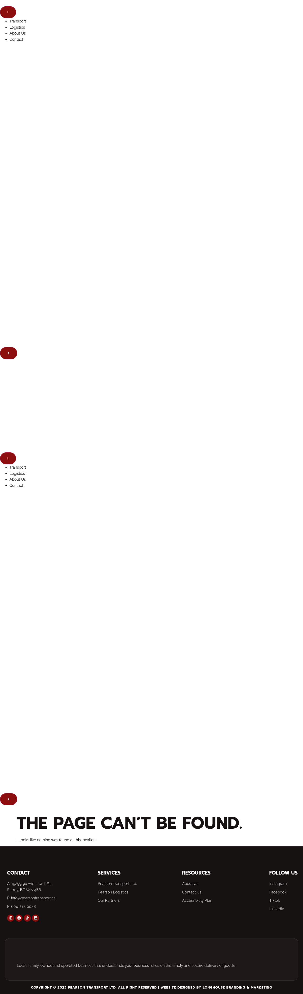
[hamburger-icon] (8, 12)
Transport (17, 21)
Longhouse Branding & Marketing (237, 987)
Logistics (17, 27)
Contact (16, 39)
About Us (17, 33)
